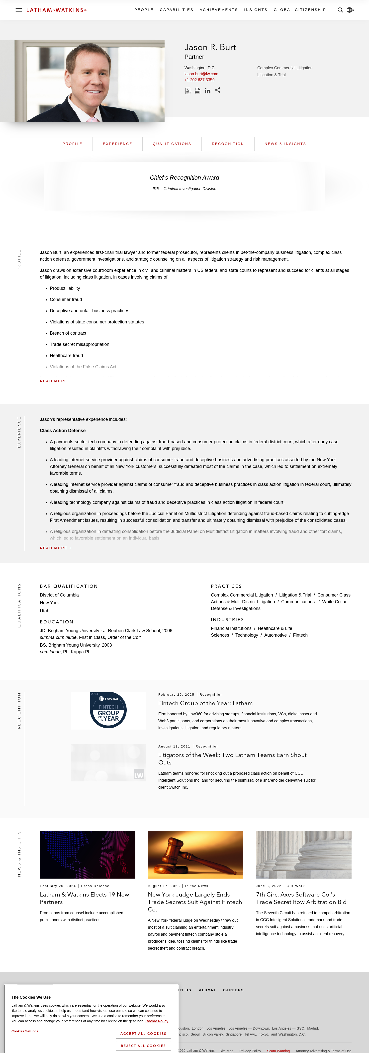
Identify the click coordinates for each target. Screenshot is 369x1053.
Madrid (312, 1028)
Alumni (213, 990)
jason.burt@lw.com (201, 74)
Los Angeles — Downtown (248, 1028)
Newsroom (76, 990)
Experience (117, 144)
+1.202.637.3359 (199, 80)
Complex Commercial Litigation (284, 68)
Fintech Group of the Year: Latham (205, 703)
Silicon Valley (212, 1034)
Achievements (219, 9)
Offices (107, 990)
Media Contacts (145, 990)
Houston (182, 1028)
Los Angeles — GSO (288, 1028)
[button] (196, 370)
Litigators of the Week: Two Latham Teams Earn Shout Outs (232, 758)
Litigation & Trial (271, 75)
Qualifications (172, 144)
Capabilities (176, 9)
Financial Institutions (231, 628)
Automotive (275, 635)
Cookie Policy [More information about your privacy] (157, 1043)
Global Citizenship (300, 9)
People (143, 9)
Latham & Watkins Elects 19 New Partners (84, 898)
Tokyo (263, 1034)
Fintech (300, 635)
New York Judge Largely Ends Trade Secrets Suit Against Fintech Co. (195, 902)
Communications (298, 601)
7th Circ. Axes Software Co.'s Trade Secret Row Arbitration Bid (301, 898)
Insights (255, 9)
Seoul (195, 1034)
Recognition (228, 144)
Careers (240, 990)
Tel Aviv (250, 1034)
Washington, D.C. (292, 1034)
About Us (185, 990)
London (197, 1028)
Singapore (234, 1034)
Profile (73, 144)
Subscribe (35, 990)
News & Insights (285, 144)
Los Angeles (215, 1028)
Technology (246, 635)
